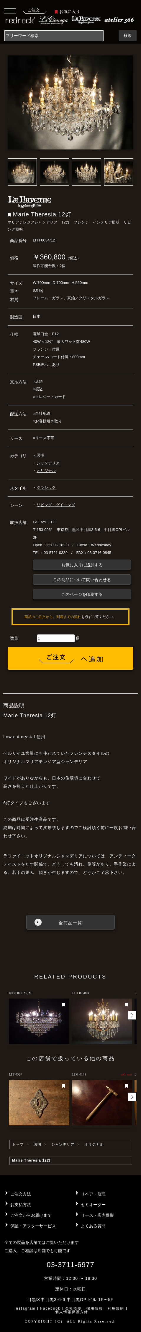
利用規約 (116, 1308)
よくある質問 (93, 1226)
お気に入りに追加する (82, 565)
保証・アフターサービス (33, 1226)
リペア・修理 (93, 1194)
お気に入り (67, 11)
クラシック (46, 487)
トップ (18, 1144)
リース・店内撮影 (97, 1215)
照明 (40, 455)
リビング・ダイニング (56, 505)
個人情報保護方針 (71, 1312)
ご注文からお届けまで (31, 1215)
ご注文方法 (20, 1194)
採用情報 (94, 1308)
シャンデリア (48, 463)
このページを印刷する (82, 594)
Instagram (24, 1308)
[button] (132, 1015)
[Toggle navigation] (10, 11)
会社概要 (73, 1308)
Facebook (50, 1308)
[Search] (54, 35)
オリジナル (46, 470)
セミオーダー (93, 1204)
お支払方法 (20, 1204)
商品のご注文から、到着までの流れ (52, 617)
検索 (128, 35)
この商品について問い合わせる (82, 579)
